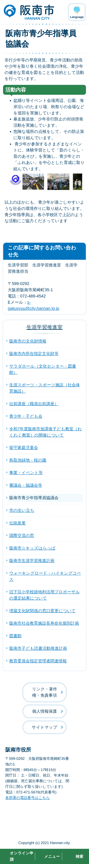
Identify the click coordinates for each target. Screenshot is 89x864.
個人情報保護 (44, 711)
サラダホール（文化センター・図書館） (42, 369)
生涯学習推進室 (44, 327)
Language (77, 17)
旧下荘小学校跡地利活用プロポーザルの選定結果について (44, 594)
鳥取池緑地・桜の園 (27, 460)
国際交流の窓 (21, 535)
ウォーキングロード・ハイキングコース (45, 576)
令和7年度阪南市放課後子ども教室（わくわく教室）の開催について (45, 431)
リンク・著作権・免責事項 (44, 692)
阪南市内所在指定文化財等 (33, 353)
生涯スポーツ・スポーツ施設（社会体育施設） (44, 387)
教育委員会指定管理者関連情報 (38, 661)
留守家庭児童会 (23, 447)
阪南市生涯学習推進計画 (31, 560)
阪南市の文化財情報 (27, 341)
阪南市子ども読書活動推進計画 (38, 648)
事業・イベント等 (26, 472)
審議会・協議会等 (25, 485)
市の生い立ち (21, 510)
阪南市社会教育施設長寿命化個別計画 (44, 623)
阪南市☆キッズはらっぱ (32, 548)
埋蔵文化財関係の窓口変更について (42, 610)
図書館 (15, 635)
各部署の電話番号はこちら (27, 798)
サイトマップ (44, 727)
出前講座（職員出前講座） (33, 403)
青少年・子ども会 (25, 416)
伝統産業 (17, 523)
